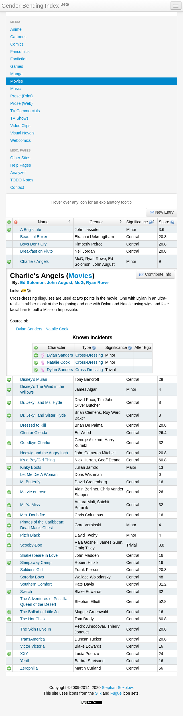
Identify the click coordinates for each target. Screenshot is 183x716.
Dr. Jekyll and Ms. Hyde (41, 402)
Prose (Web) (21, 103)
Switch (26, 591)
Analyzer (18, 172)
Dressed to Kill (33, 425)
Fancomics (20, 51)
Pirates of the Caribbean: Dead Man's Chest (42, 525)
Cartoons (18, 36)
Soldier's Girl (31, 569)
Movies (16, 81)
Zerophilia (29, 668)
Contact (17, 187)
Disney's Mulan (33, 379)
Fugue (116, 693)
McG (79, 282)
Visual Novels (22, 133)
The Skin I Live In (35, 629)
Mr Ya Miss (30, 504)
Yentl (24, 660)
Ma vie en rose (33, 492)
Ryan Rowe (97, 282)
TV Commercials (25, 111)
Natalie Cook (57, 329)
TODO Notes (21, 180)
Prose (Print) (21, 96)
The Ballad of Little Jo (39, 611)
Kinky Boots (30, 467)
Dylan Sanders (29, 329)
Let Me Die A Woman (39, 474)
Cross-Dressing (89, 355)
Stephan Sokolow (117, 687)
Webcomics (20, 140)
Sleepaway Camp (36, 562)
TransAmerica (32, 639)
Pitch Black (30, 535)
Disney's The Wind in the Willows (42, 389)
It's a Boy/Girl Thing (37, 460)
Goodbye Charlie (35, 442)
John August (59, 282)
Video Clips (20, 125)
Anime (16, 29)
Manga (16, 73)
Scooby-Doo (31, 545)
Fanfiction (19, 59)
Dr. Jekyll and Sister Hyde (43, 415)
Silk (98, 693)
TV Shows (19, 118)
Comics (17, 44)
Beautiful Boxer (33, 236)
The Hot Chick (33, 619)
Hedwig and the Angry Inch (44, 453)
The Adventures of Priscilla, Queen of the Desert (44, 601)
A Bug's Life (30, 229)
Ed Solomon (32, 282)
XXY (24, 653)
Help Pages (20, 165)
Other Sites (20, 158)
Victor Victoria (32, 646)
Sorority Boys (32, 577)
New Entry (162, 212)
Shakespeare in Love (39, 555)
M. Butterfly (30, 482)
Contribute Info (155, 274)
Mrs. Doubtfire (32, 515)
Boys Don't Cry (33, 244)
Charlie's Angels (34, 261)
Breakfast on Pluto (36, 251)
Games (16, 66)
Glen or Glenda (33, 432)
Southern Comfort (36, 584)
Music (15, 88)
